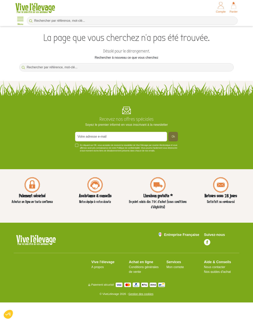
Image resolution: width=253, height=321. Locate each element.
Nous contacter (214, 267)
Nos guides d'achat (217, 271)
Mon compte (175, 267)
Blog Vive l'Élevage (217, 286)
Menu (20, 20)
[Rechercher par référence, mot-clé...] (132, 21)
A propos (97, 267)
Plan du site (174, 271)
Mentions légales (103, 271)
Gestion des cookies (140, 312)
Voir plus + (23, 156)
